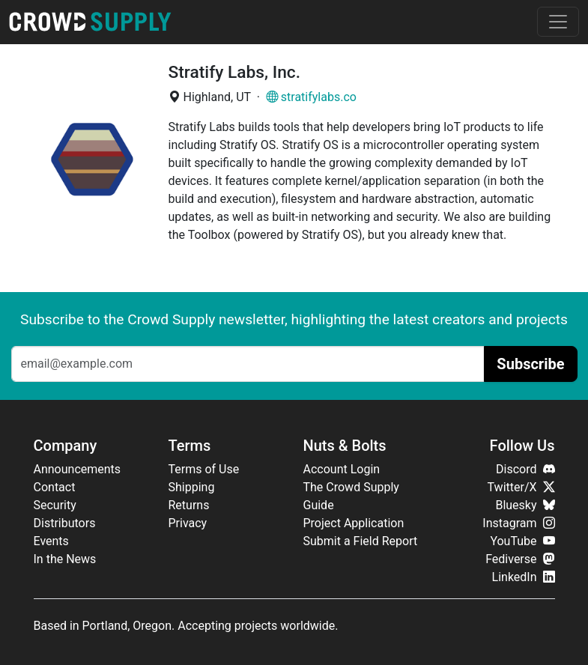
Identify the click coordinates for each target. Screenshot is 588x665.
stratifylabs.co (311, 97)
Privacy (188, 523)
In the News (65, 559)
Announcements (77, 469)
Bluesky (524, 505)
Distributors (65, 523)
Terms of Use (204, 469)
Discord (525, 469)
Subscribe (530, 364)
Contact (55, 487)
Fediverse (519, 559)
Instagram (518, 523)
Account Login (342, 469)
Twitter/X (521, 487)
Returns (189, 505)
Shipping (192, 487)
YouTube (522, 541)
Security (55, 505)
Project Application (353, 523)
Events (51, 541)
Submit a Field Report (360, 541)
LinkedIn (523, 577)
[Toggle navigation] (558, 22)
